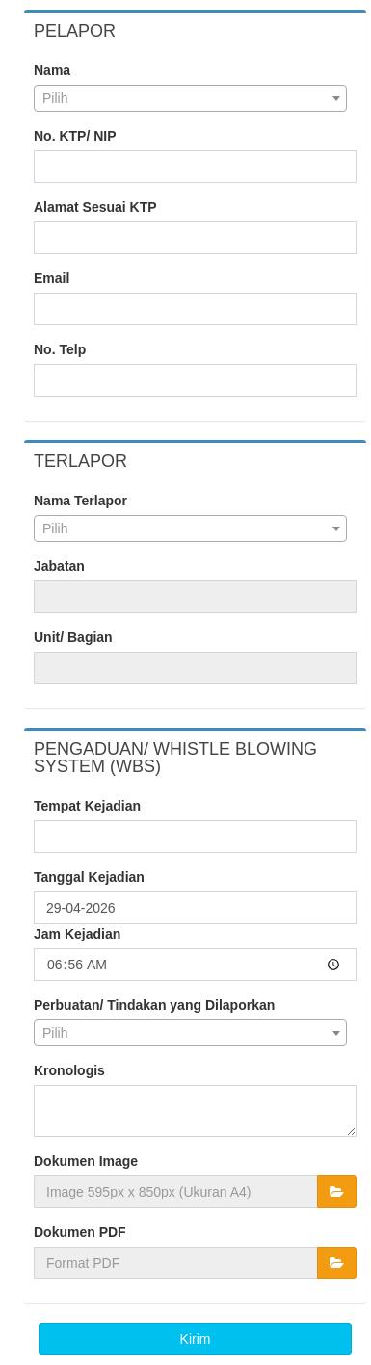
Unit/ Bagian (73, 637)
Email (51, 278)
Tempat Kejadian (87, 805)
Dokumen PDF (80, 1232)
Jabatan (59, 566)
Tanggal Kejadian (89, 877)
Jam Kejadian (77, 933)
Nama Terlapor (80, 500)
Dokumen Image (86, 1161)
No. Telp (60, 349)
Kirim (195, 1339)
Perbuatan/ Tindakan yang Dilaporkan (154, 1005)
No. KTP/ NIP (75, 135)
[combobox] (190, 98)
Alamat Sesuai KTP (95, 207)
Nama (52, 70)
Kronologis (69, 1070)
